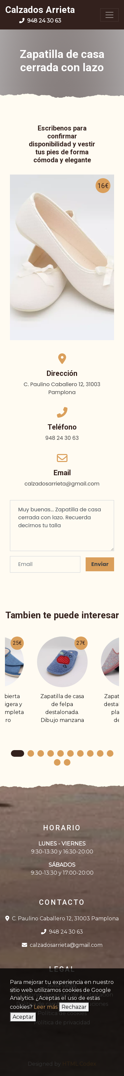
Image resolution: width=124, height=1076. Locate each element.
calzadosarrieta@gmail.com (62, 945)
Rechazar (74, 1007)
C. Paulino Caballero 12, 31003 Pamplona (62, 918)
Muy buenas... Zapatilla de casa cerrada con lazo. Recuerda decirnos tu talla (62, 525)
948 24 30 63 (62, 932)
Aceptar (23, 1017)
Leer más (46, 1007)
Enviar (99, 564)
